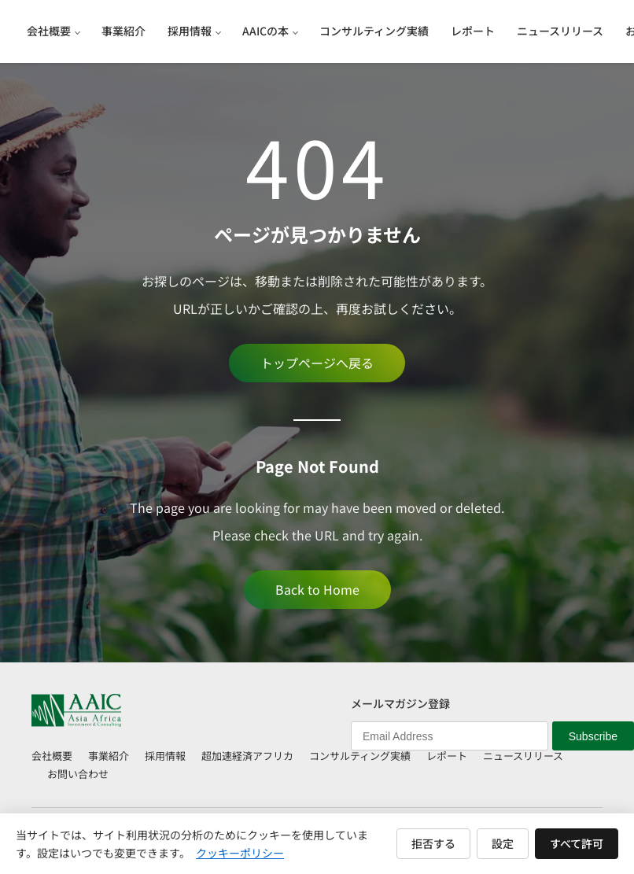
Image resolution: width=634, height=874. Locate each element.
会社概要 (51, 755)
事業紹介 (108, 755)
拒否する (433, 843)
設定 (503, 843)
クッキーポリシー (240, 853)
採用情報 (165, 755)
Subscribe (593, 736)
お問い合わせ (78, 773)
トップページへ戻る (317, 362)
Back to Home (317, 589)
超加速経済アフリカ (247, 755)
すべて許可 (576, 843)
